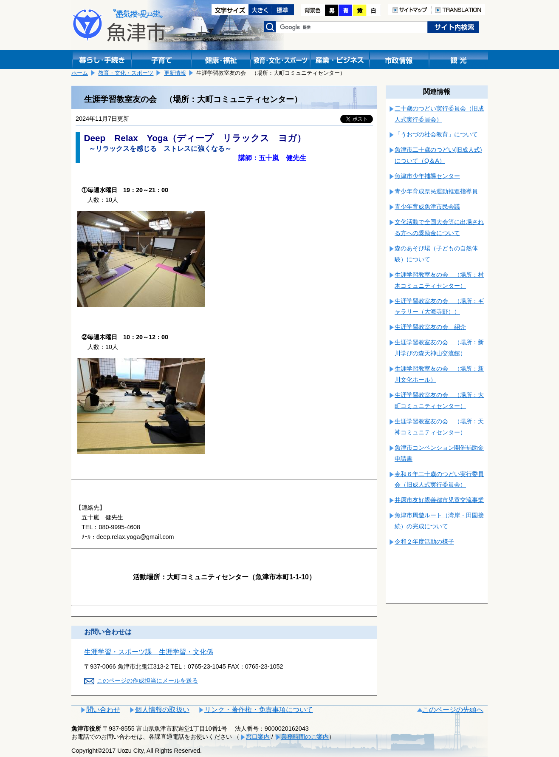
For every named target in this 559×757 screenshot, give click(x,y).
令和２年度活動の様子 (424, 541)
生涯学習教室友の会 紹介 (430, 326)
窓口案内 (258, 736)
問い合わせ (103, 709)
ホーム (79, 73)
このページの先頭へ (452, 709)
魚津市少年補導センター (427, 176)
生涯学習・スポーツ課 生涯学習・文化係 (148, 651)
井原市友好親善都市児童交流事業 (439, 499)
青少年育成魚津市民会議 (427, 206)
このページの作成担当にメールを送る (147, 680)
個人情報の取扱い (162, 709)
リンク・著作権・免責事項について (258, 709)
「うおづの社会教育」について (436, 134)
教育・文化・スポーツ (125, 73)
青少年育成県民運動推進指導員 (436, 191)
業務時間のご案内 (305, 736)
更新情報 (175, 73)
